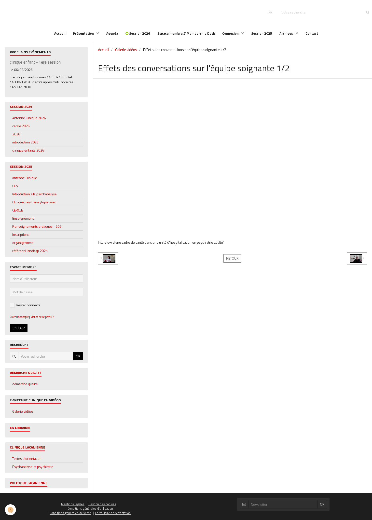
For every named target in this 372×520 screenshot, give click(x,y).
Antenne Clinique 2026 (29, 117)
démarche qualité (25, 383)
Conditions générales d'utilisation (90, 508)
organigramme (23, 242)
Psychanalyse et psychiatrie (32, 466)
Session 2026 (137, 33)
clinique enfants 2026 (28, 150)
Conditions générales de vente (70, 513)
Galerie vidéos (126, 50)
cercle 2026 (21, 125)
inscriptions (20, 234)
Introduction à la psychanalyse (34, 194)
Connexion (230, 33)
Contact (311, 33)
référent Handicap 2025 (30, 250)
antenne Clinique (24, 177)
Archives (286, 33)
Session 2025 (261, 33)
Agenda (112, 33)
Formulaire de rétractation (113, 513)
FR (271, 12)
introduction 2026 (25, 142)
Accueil (60, 33)
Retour (232, 258)
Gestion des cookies (102, 504)
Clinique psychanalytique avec (34, 202)
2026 (16, 134)
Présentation (84, 33)
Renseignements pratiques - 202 (36, 226)
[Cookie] (10, 509)
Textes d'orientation (26, 458)
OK (78, 356)
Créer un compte (19, 317)
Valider (19, 328)
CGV (15, 185)
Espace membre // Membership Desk (186, 33)
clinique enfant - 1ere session (35, 62)
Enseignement (23, 218)
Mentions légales (72, 504)
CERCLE (17, 210)
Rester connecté (25, 305)
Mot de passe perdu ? (42, 317)
